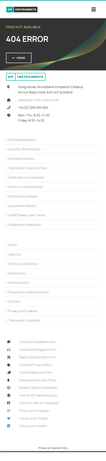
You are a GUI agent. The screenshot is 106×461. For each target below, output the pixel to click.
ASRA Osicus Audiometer (26, 177)
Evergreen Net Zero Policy (37, 380)
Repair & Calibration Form (37, 357)
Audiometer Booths (22, 206)
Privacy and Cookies (22, 311)
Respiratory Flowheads (24, 224)
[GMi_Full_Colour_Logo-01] (22, 8)
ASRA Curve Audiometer (25, 187)
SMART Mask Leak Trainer (26, 215)
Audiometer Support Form (37, 349)
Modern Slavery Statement (38, 387)
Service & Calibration (23, 264)
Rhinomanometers (21, 140)
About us (14, 254)
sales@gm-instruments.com (38, 100)
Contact (14, 301)
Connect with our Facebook (39, 403)
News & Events (18, 282)
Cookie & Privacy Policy (35, 365)
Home (12, 245)
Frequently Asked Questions (28, 292)
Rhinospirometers (21, 158)
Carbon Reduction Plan (36, 372)
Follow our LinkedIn (33, 426)
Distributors (17, 273)
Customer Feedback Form (37, 342)
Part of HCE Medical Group (38, 395)
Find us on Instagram (34, 410)
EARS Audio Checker (23, 196)
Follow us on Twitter (33, 418)
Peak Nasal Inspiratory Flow (27, 168)
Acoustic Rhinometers (24, 149)
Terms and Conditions (24, 320)
